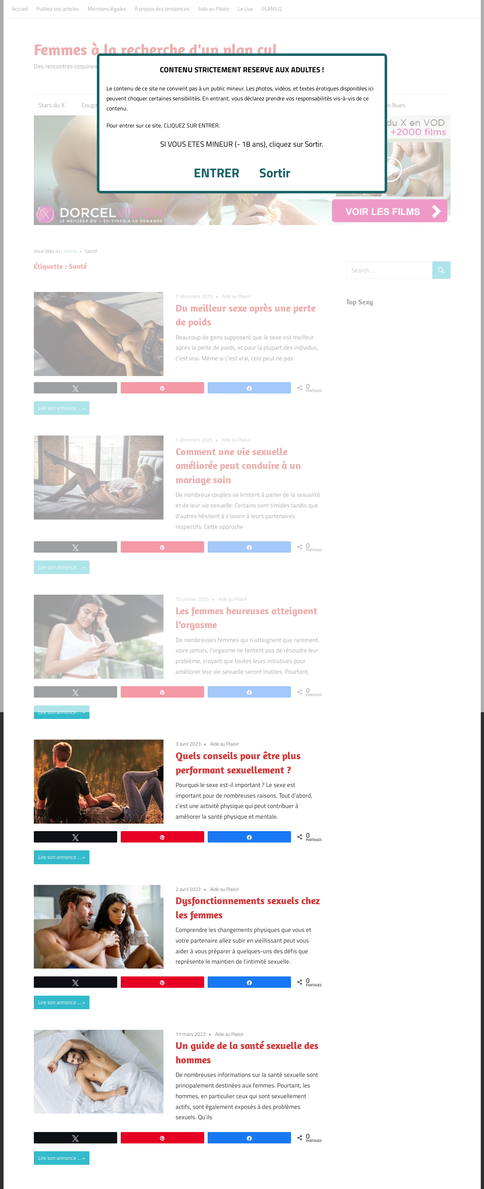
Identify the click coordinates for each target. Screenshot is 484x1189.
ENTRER (216, 172)
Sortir (274, 172)
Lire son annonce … (59, 712)
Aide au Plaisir (224, 743)
